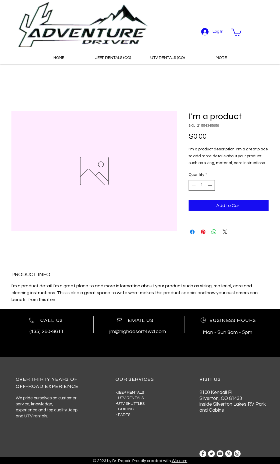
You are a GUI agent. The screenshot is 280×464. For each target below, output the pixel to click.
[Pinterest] (228, 453)
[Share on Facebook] (192, 231)
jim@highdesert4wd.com (137, 331)
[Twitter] (211, 453)
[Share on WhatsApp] (214, 231)
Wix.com (179, 461)
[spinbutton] (202, 185)
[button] (236, 32)
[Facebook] (202, 453)
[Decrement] (193, 185)
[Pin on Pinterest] (203, 231)
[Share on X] (224, 231)
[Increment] (210, 185)
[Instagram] (237, 453)
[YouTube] (220, 453)
